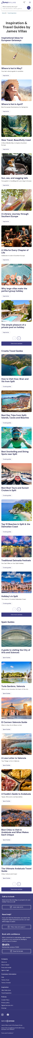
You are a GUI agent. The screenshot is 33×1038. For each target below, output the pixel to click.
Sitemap (3, 1008)
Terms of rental (5, 983)
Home (3, 13)
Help (2, 977)
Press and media (6, 967)
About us (4, 962)
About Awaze (5, 965)
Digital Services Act (7, 1005)
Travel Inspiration (11, 13)
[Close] (30, 2)
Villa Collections (6, 990)
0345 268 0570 (16, 907)
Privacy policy (5, 1003)
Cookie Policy (5, 1000)
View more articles (16, 343)
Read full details (16, 951)
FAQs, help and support (16, 927)
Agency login (5, 970)
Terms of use (5, 980)
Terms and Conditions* (7, 1033)
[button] (16, 959)
